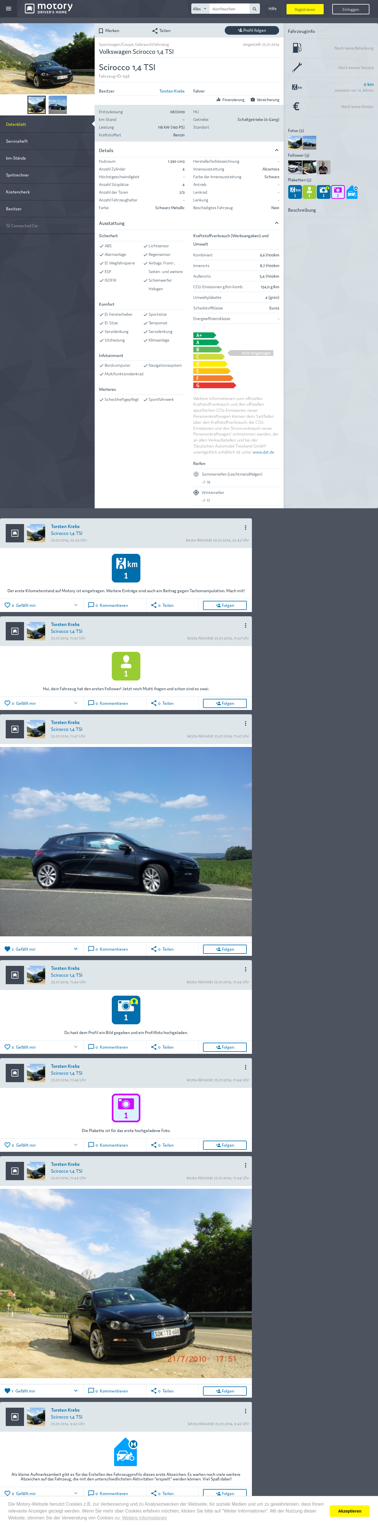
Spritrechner (17, 174)
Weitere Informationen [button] (144, 1517)
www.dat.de (263, 451)
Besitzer (13, 208)
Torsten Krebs (172, 90)
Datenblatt (16, 124)
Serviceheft (17, 141)
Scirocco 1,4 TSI (66, 533)
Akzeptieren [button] (349, 1511)
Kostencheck (18, 191)
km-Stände (16, 157)
